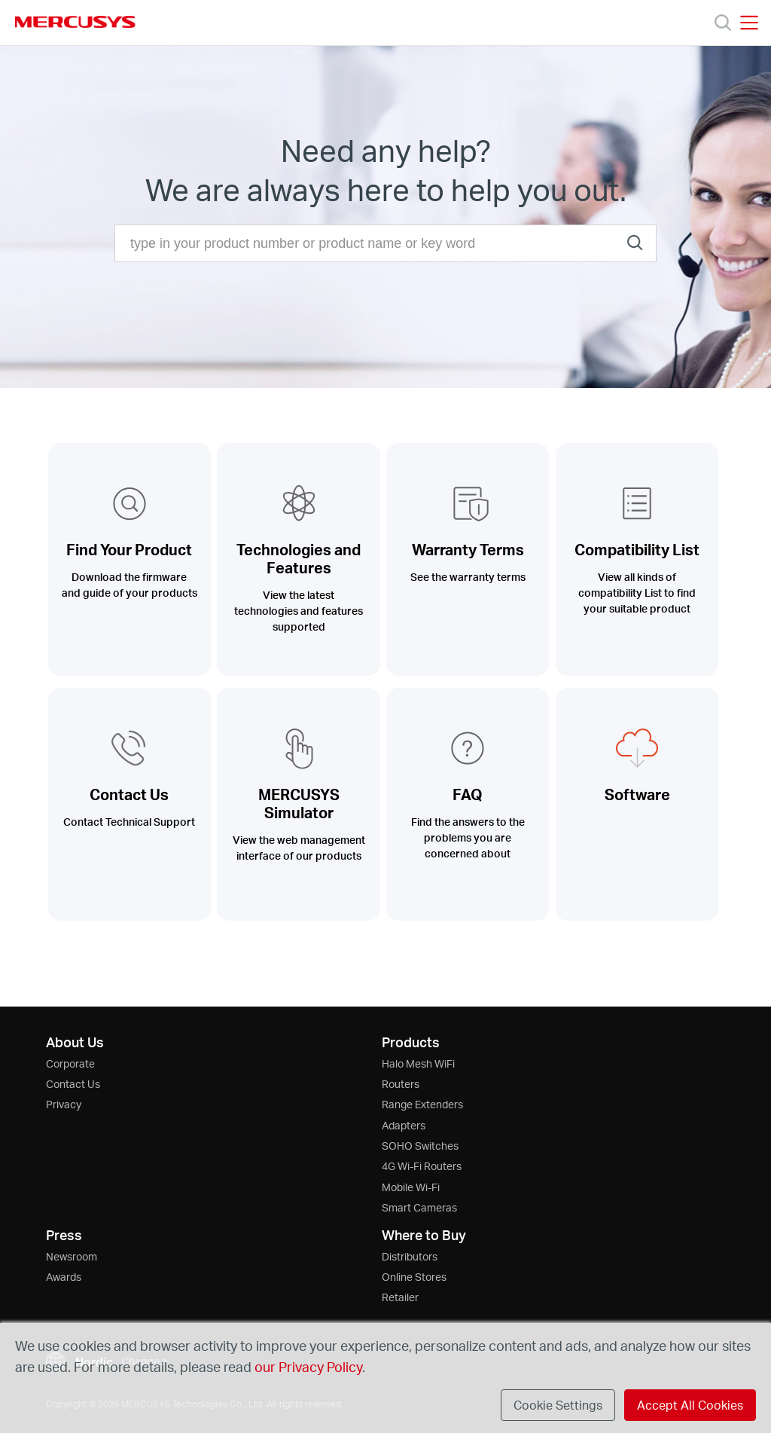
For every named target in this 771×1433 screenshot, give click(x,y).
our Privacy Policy (308, 1366)
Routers (400, 1083)
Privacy (63, 1104)
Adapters (403, 1125)
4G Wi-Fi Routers (422, 1166)
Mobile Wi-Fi (411, 1187)
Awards (63, 1276)
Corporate (70, 1063)
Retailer (400, 1297)
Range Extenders (422, 1104)
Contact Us (73, 1083)
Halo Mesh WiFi (418, 1063)
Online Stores (414, 1276)
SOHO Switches (420, 1145)
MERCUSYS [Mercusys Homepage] (75, 22)
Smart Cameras (419, 1207)
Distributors (409, 1256)
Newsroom (71, 1256)
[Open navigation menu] (749, 22)
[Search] (722, 22)
